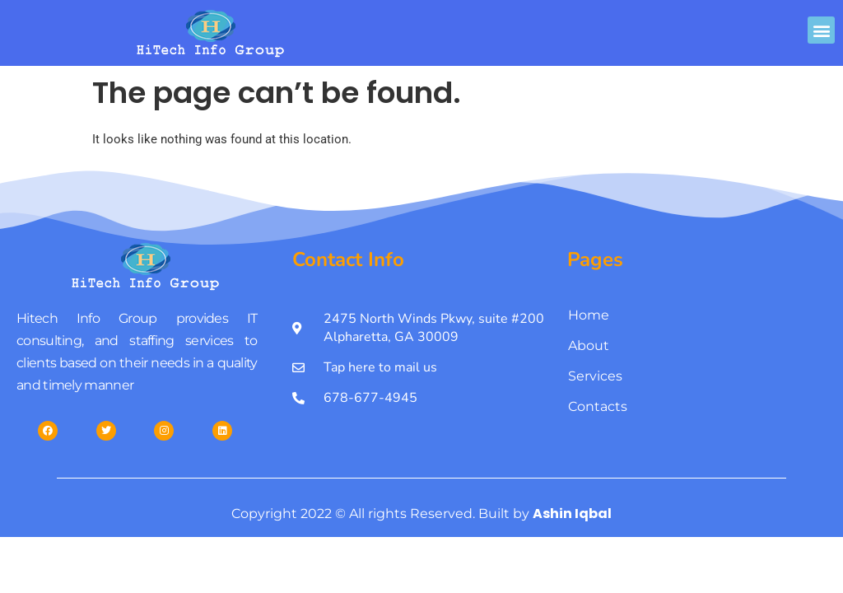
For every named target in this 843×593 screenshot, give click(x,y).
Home (588, 315)
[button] (821, 30)
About (588, 345)
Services (595, 376)
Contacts (597, 406)
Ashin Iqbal (572, 513)
